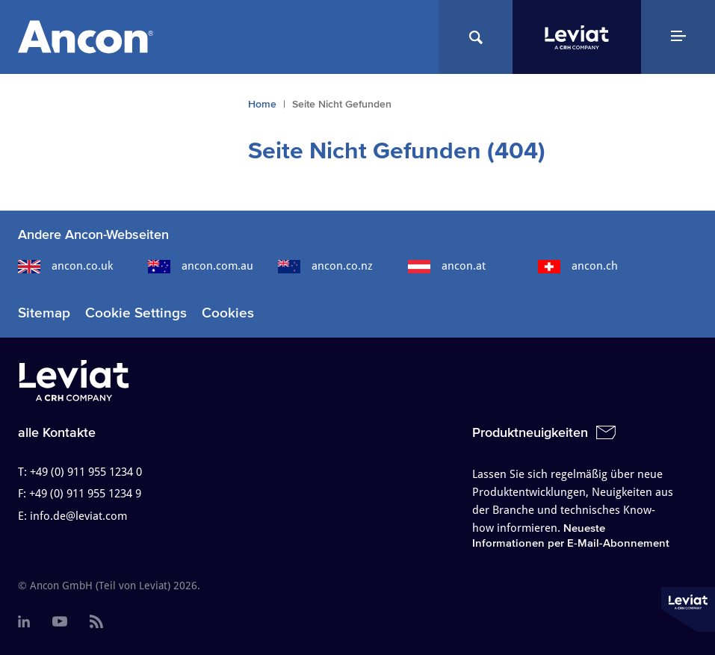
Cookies (228, 312)
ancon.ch (578, 266)
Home (262, 104)
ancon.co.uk (65, 266)
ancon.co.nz (325, 266)
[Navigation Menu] (678, 37)
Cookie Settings (136, 312)
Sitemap (44, 312)
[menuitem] (24, 622)
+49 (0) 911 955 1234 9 (85, 493)
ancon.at (447, 266)
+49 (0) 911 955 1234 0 (86, 472)
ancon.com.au (200, 266)
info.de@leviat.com (78, 516)
